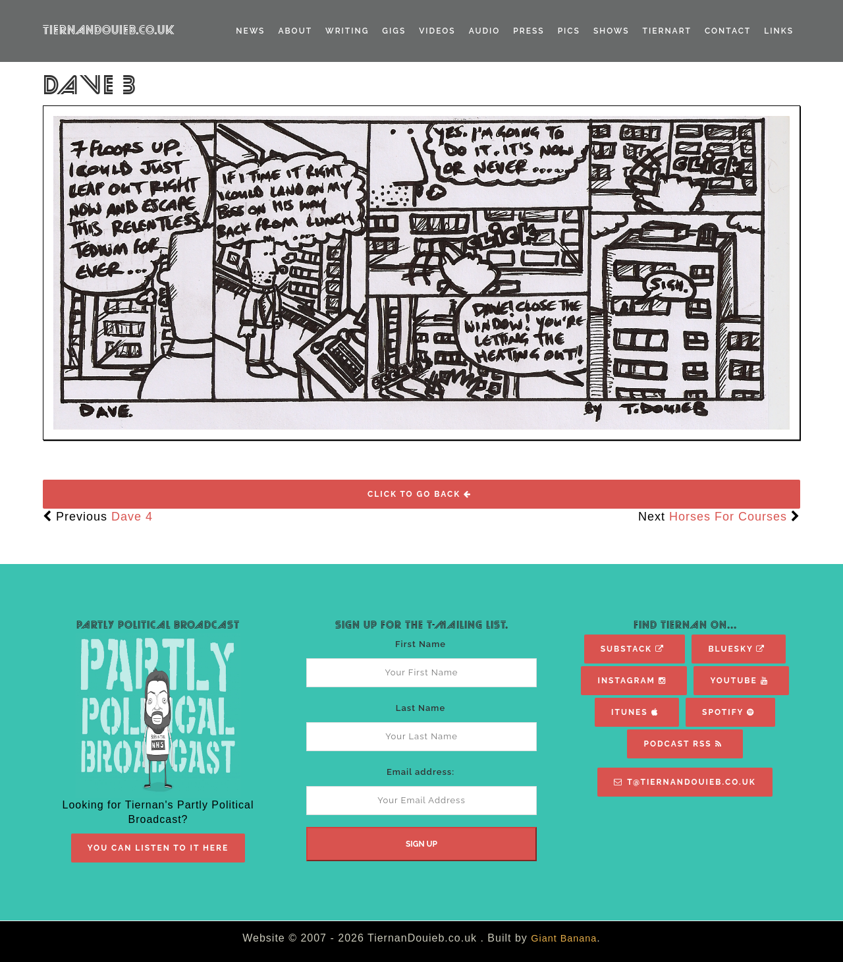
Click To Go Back (419, 494)
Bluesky (736, 649)
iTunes (634, 712)
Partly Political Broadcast (158, 625)
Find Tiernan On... (685, 625)
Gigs (394, 31)
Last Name (420, 708)
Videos (437, 31)
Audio (485, 31)
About (295, 31)
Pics (569, 31)
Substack (633, 649)
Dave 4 (132, 516)
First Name (420, 644)
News (250, 31)
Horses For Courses (728, 516)
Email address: (420, 772)
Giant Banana (564, 938)
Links (779, 31)
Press (528, 31)
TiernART (667, 31)
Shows (611, 31)
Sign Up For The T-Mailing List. (421, 625)
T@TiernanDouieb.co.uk (684, 782)
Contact (728, 31)
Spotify (728, 712)
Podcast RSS (682, 744)
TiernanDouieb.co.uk (109, 30)
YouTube (739, 680)
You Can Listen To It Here (158, 848)
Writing (347, 31)
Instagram (631, 680)
